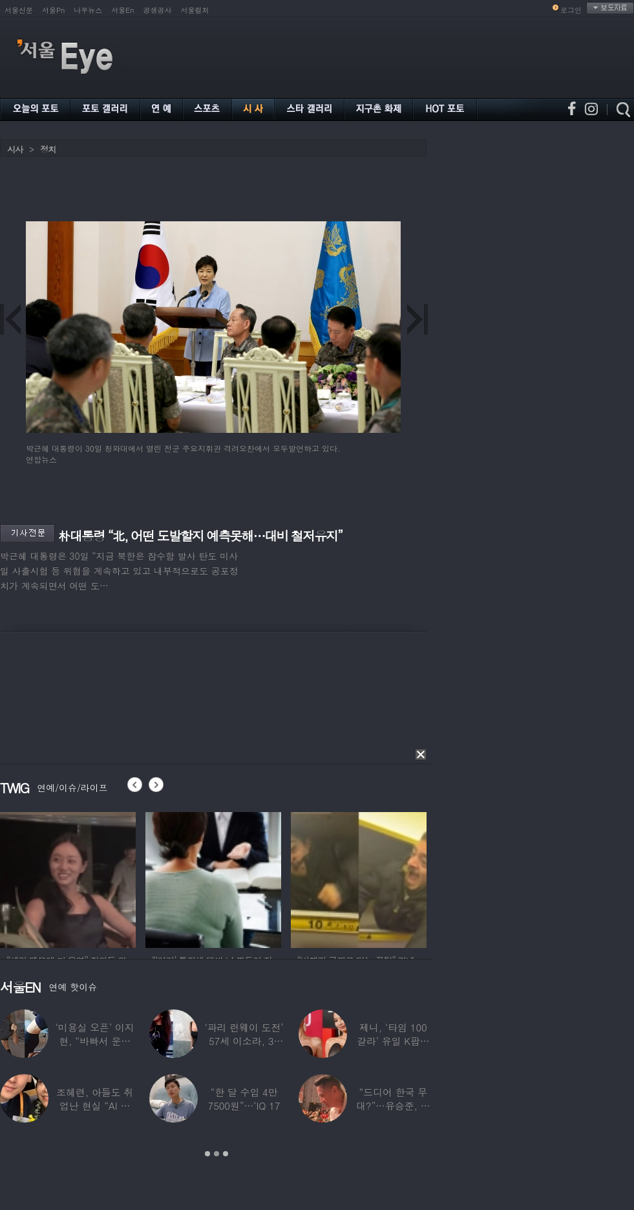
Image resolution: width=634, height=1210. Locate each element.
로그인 (571, 10)
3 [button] (225, 1153)
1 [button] (207, 1153)
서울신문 (19, 10)
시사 (15, 149)
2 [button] (216, 1153)
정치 (48, 149)
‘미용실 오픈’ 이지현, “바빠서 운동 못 (95, 1040)
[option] (68, 878)
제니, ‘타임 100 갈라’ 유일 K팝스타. (393, 1040)
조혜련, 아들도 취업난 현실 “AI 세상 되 (94, 1105)
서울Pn (53, 10)
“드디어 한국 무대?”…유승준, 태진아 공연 (393, 1105)
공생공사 (157, 10)
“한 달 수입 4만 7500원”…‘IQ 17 (244, 1098)
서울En (122, 10)
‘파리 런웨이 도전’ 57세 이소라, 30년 (243, 1040)
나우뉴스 (88, 10)
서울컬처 (195, 10)
